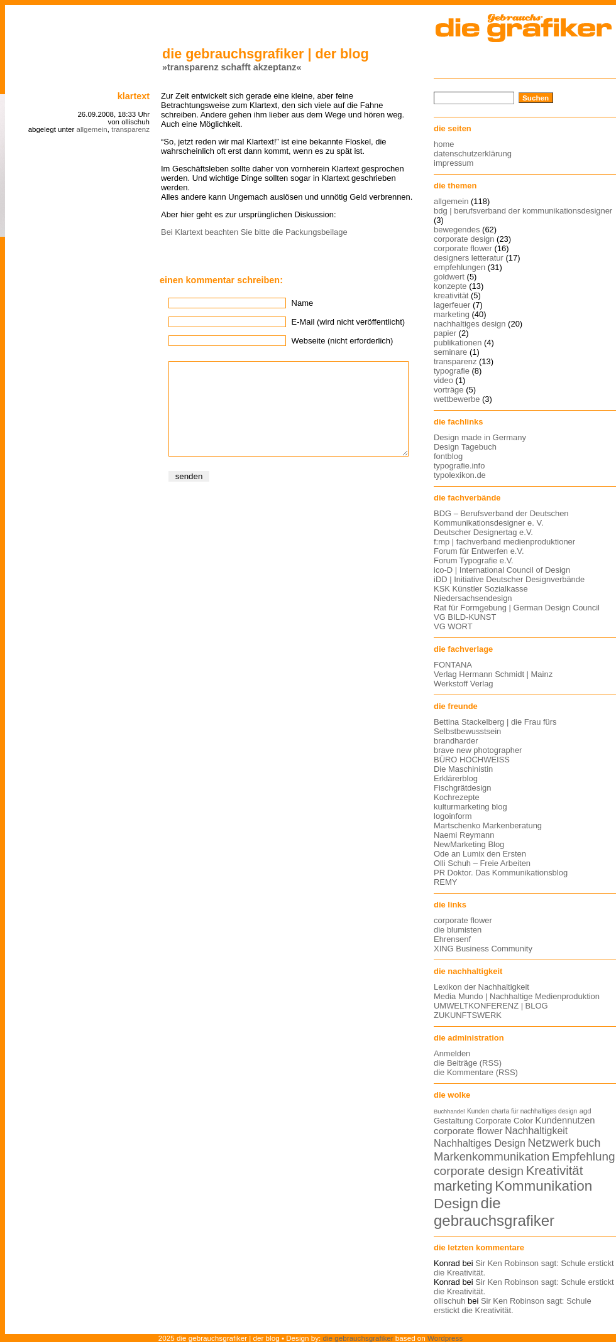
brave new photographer (478, 750)
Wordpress (445, 1338)
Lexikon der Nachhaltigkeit (481, 987)
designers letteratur (468, 257)
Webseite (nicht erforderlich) (342, 340)
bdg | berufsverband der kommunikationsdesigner (523, 210)
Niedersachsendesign (473, 598)
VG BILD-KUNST (465, 617)
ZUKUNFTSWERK (468, 1015)
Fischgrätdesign (462, 788)
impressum (453, 163)
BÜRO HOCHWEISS (472, 759)
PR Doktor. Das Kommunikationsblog (501, 872)
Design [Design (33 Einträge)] (456, 1203)
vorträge (449, 389)
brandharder (456, 740)
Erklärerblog (456, 778)
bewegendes (457, 229)
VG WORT (453, 626)
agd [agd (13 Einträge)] (585, 1111)
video (443, 380)
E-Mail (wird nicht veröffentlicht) (348, 322)
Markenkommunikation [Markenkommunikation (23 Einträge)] (491, 1156)
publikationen (457, 342)
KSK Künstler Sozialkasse (481, 588)
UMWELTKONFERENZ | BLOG (491, 1005)
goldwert (449, 276)
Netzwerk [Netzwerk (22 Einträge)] (551, 1143)
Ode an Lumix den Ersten (480, 853)
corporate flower (463, 248)
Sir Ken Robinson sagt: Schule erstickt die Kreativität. (512, 1305)
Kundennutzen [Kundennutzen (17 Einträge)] (565, 1120)
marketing (452, 314)
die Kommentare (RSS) (476, 1072)
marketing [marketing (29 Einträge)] (463, 1186)
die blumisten (457, 929)
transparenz (130, 129)
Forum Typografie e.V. (474, 560)
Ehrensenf (452, 939)
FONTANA (453, 664)
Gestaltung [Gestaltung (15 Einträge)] (453, 1120)
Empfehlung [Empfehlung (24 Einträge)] (583, 1156)
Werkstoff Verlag (463, 683)
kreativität (451, 295)
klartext (134, 96)
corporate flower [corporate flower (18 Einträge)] (468, 1130)
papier (445, 333)
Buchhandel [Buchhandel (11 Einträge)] (449, 1111)
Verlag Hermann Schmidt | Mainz (493, 674)
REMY (445, 882)
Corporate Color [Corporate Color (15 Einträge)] (504, 1120)
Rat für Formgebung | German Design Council (517, 607)
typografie (452, 371)
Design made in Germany (480, 437)
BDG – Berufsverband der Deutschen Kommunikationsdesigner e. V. (501, 518)
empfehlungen (459, 267)
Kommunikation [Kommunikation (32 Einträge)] (543, 1186)
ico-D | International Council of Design (502, 570)
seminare (450, 352)
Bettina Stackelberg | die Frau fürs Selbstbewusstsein (495, 726)
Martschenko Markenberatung (488, 825)
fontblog (448, 456)
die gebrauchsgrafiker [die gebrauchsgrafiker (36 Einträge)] (494, 1211)
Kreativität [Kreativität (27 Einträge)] (554, 1170)
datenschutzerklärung (473, 153)
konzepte (450, 286)
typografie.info (459, 465)
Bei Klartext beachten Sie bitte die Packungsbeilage (254, 232)
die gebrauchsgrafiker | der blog (265, 54)
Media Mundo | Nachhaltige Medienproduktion (517, 996)
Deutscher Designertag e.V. (483, 532)
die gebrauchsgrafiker (358, 1338)
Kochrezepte (457, 797)
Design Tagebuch (465, 447)
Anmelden (452, 1053)
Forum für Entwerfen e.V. (479, 551)
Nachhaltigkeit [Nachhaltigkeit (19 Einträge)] (536, 1130)
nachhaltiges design (470, 323)
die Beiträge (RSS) (468, 1063)
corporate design (464, 239)
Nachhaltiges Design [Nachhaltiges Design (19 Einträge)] (479, 1143)
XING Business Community (483, 948)
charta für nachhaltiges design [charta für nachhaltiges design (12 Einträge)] (534, 1111)
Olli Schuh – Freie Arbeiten (482, 863)
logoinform (452, 816)
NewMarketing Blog (469, 844)
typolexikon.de (460, 475)
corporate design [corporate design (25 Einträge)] (479, 1170)
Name (303, 303)
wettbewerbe (457, 399)
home (444, 144)
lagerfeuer (452, 305)
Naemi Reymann (464, 835)
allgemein (91, 129)
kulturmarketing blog (470, 806)
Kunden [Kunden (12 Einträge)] (478, 1111)
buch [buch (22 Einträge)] (588, 1143)
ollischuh (449, 1301)
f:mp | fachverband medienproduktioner (504, 541)
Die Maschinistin (463, 769)
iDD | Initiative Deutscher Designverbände (509, 579)
